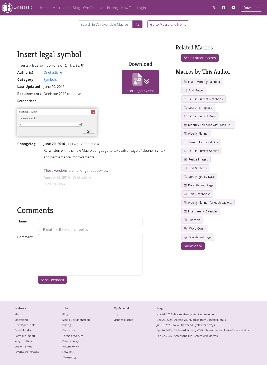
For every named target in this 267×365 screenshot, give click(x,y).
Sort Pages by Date (199, 177)
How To (127, 7)
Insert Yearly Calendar (200, 211)
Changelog (69, 357)
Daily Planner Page (198, 185)
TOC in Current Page (200, 116)
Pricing (112, 7)
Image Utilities (23, 341)
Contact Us (69, 330)
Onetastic (17, 8)
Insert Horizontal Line (201, 142)
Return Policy (70, 346)
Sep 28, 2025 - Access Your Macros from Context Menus (191, 320)
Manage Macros (123, 320)
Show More (193, 246)
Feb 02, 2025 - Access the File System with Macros (187, 336)
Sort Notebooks (197, 194)
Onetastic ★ (53, 72)
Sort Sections (195, 168)
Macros (19, 314)
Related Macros (194, 47)
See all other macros (200, 58)
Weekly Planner (196, 133)
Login (141, 7)
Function (192, 220)
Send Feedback (52, 280)
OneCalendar (93, 7)
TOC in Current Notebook (203, 99)
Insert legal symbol (140, 83)
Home (44, 7)
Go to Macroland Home (168, 24)
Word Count (194, 228)
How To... (68, 352)
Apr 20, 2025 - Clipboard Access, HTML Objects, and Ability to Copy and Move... (204, 330)
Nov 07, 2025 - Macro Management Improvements (187, 314)
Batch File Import (25, 336)
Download (251, 7)
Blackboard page (198, 237)
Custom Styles (23, 346)
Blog (76, 7)
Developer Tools (25, 325)
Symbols (50, 79)
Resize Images (196, 159)
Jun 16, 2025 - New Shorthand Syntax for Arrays (186, 325)
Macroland (61, 7)
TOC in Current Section (201, 151)
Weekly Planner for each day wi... (208, 203)
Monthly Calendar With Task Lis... (208, 125)
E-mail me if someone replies (65, 229)
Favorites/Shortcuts (27, 352)
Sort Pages (194, 90)
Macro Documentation (76, 320)
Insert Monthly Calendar (202, 82)
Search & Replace (198, 108)
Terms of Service (72, 336)
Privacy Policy (70, 341)
